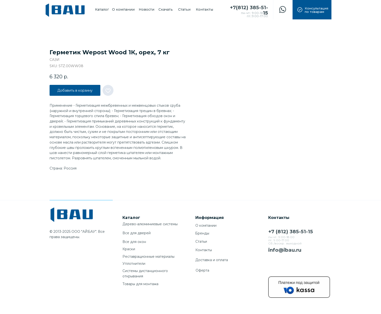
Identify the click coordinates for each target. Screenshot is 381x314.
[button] (312, 9)
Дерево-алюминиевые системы (150, 224)
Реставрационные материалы (148, 256)
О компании (205, 225)
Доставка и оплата (211, 260)
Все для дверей (136, 233)
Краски (128, 249)
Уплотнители (133, 263)
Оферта (202, 270)
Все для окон (134, 242)
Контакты (203, 250)
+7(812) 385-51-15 (249, 10)
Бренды (202, 233)
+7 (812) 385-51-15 (290, 231)
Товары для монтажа (140, 284)
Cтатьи (201, 241)
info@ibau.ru (284, 250)
